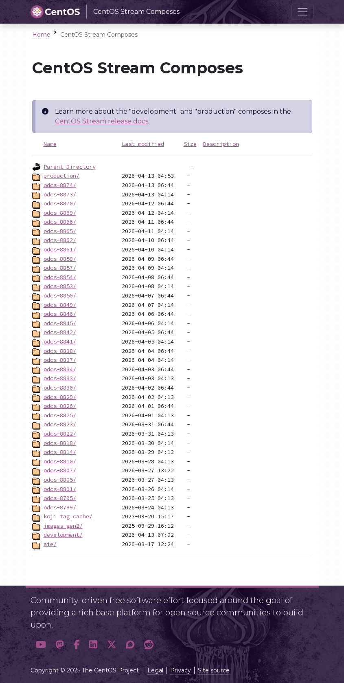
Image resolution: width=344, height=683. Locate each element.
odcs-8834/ (60, 369)
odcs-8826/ (60, 406)
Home (41, 34)
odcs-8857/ (60, 267)
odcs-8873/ (60, 194)
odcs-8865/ (60, 231)
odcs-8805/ (60, 479)
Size (190, 144)
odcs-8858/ (60, 258)
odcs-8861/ (60, 249)
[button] (41, 644)
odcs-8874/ (60, 185)
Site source (214, 670)
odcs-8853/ (60, 286)
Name (50, 144)
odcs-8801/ (60, 489)
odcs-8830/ (60, 387)
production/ (61, 175)
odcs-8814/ (60, 452)
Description (221, 144)
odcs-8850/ (60, 295)
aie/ (50, 544)
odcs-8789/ (60, 507)
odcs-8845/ (60, 323)
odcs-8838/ (60, 351)
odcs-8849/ (60, 304)
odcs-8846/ (60, 313)
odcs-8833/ (60, 378)
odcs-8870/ (60, 203)
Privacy (180, 670)
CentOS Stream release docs (101, 121)
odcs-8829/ (60, 397)
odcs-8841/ (60, 341)
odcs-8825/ (60, 415)
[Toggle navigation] (302, 12)
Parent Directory (70, 166)
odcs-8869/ (60, 212)
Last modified (143, 144)
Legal (155, 670)
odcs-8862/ (60, 240)
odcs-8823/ (60, 424)
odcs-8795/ (60, 498)
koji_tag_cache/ (68, 516)
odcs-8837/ (60, 360)
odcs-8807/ (60, 470)
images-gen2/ (63, 525)
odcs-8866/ (60, 221)
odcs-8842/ (60, 332)
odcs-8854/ (60, 277)
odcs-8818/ (60, 443)
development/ (63, 534)
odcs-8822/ (60, 433)
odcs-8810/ (60, 461)
